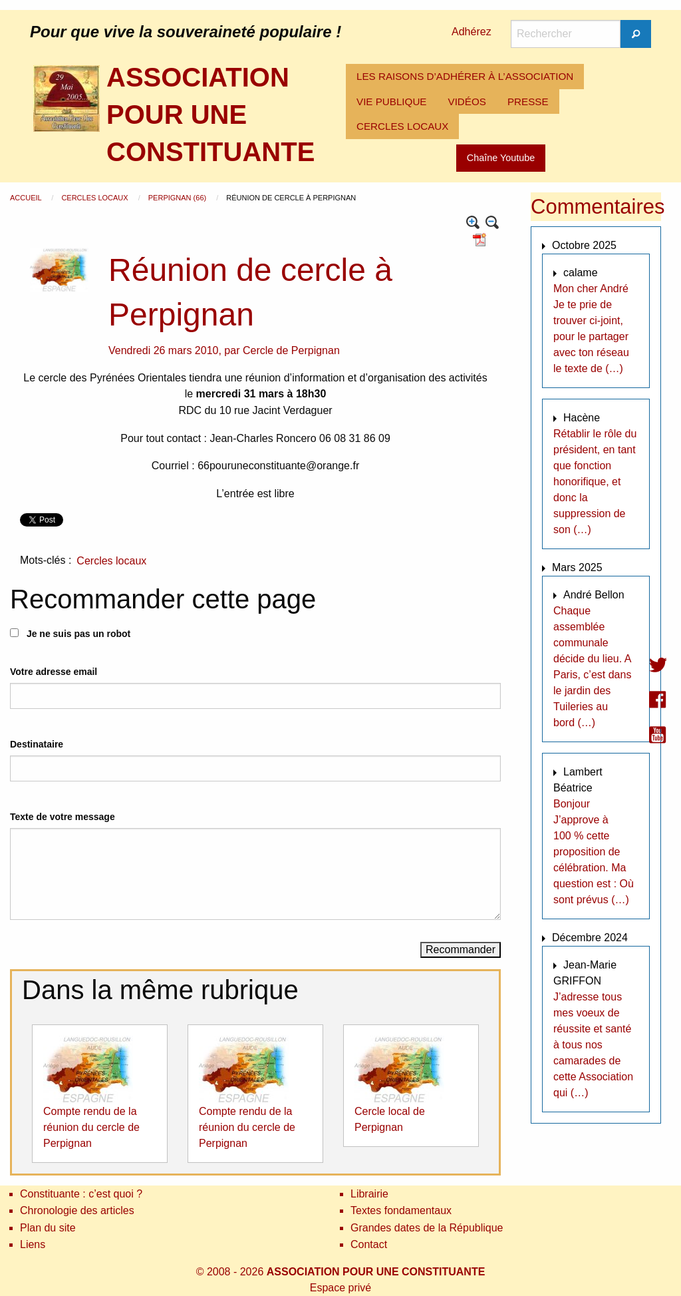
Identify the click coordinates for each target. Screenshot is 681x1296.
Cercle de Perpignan (291, 350)
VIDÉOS (467, 101)
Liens (32, 1244)
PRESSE (528, 101)
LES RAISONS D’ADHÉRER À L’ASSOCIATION (464, 76)
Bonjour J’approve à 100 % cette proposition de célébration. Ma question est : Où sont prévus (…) (593, 851)
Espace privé (341, 1287)
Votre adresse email (53, 671)
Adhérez (471, 31)
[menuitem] (465, 76)
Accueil (26, 198)
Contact (368, 1244)
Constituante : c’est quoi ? (81, 1193)
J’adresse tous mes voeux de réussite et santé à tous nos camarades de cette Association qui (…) (593, 1044)
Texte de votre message (62, 816)
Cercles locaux (95, 198)
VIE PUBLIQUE (391, 101)
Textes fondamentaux (401, 1210)
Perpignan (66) (178, 198)
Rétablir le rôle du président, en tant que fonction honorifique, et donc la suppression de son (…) (594, 481)
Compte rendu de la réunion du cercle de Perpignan (91, 1127)
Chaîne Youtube (501, 157)
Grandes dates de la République (426, 1227)
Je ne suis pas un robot (70, 633)
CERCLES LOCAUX (402, 126)
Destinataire (36, 744)
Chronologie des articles (77, 1210)
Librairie (369, 1193)
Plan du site (48, 1227)
